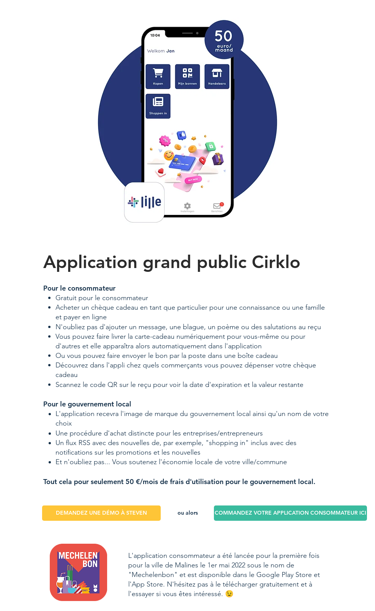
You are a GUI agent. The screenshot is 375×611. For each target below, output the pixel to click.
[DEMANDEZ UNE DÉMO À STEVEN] (101, 513)
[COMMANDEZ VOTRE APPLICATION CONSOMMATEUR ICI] (290, 513)
